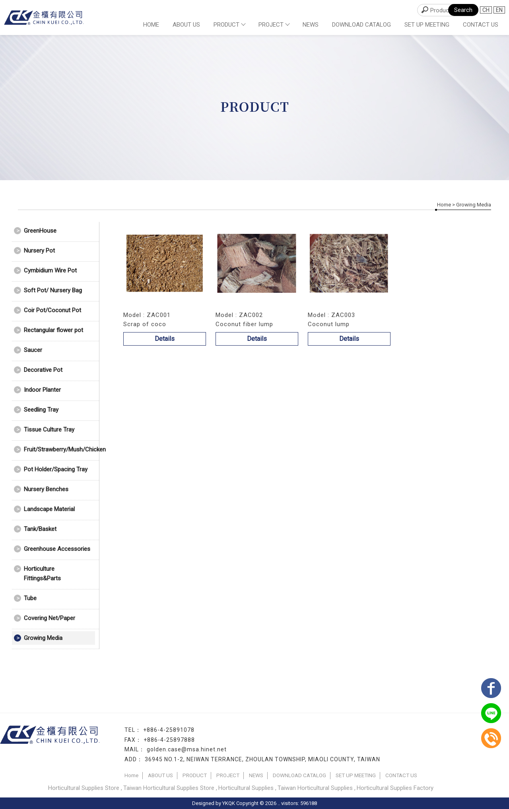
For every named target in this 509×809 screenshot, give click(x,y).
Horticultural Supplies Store (83, 787)
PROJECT (273, 24)
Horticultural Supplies (246, 787)
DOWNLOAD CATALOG (361, 24)
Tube (30, 598)
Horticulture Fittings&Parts (42, 573)
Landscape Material (49, 509)
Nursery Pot (39, 250)
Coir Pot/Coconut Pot (52, 310)
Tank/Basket (40, 529)
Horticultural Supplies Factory (395, 787)
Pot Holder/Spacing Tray (55, 469)
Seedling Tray (41, 409)
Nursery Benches (46, 489)
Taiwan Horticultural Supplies (315, 787)
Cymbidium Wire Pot (50, 270)
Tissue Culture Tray (49, 429)
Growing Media (43, 638)
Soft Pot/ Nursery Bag (53, 290)
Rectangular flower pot (53, 330)
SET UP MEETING (426, 24)
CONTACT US (480, 24)
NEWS (311, 24)
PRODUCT (229, 24)
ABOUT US (186, 24)
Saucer (33, 350)
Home (151, 24)
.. (279, 803)
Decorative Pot (43, 369)
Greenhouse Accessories (57, 548)
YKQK (228, 803)
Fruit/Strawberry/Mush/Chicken (59, 449)
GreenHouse (40, 230)
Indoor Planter (42, 389)
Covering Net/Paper (49, 618)
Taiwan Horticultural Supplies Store (168, 787)
